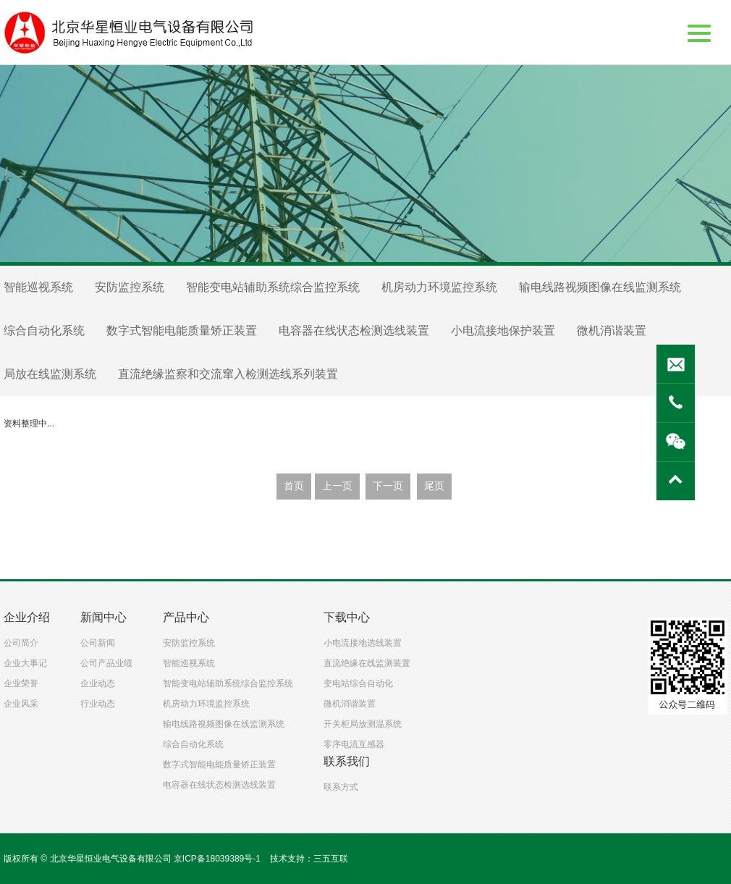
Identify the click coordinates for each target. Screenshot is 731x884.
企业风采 (21, 704)
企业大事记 (25, 663)
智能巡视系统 (38, 287)
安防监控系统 (129, 287)
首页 (294, 486)
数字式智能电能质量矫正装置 (181, 330)
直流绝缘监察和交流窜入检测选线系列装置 (228, 374)
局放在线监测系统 (50, 374)
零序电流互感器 (354, 744)
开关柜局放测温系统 (363, 724)
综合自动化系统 (44, 330)
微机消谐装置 (611, 330)
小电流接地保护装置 (503, 330)
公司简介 (21, 643)
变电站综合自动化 (358, 683)
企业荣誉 (21, 683)
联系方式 (341, 787)
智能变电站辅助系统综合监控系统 (273, 287)
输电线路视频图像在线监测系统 (600, 287)
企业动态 (97, 683)
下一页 (388, 486)
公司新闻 (97, 643)
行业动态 (97, 704)
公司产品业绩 (106, 663)
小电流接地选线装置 (363, 643)
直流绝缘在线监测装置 (367, 663)
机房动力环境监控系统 (439, 287)
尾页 (434, 486)
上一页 (337, 486)
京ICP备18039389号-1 (217, 859)
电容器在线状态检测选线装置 (354, 330)
